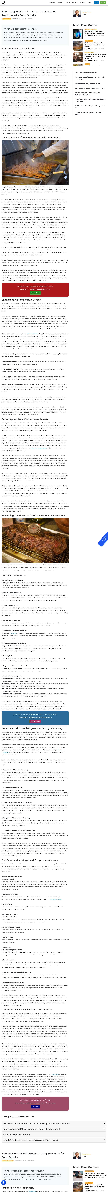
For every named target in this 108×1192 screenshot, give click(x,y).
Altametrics (55, 1074)
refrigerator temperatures (38, 448)
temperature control (55, 899)
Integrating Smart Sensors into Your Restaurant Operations (87, 94)
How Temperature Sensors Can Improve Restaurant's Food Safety (96, 1174)
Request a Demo (35, 292)
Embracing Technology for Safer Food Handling (88, 113)
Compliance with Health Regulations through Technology (90, 100)
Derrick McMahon (86, 12)
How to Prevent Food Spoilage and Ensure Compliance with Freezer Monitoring (96, 56)
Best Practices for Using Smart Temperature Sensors (90, 107)
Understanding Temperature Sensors (88, 84)
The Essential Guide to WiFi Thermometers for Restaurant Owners (94, 45)
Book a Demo (35, 1106)
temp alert (14, 633)
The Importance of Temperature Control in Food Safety (89, 78)
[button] (3, 1182)
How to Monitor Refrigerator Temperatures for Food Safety (94, 32)
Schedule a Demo (35, 721)
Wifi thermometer (32, 334)
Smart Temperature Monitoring (86, 73)
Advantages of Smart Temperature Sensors (90, 88)
